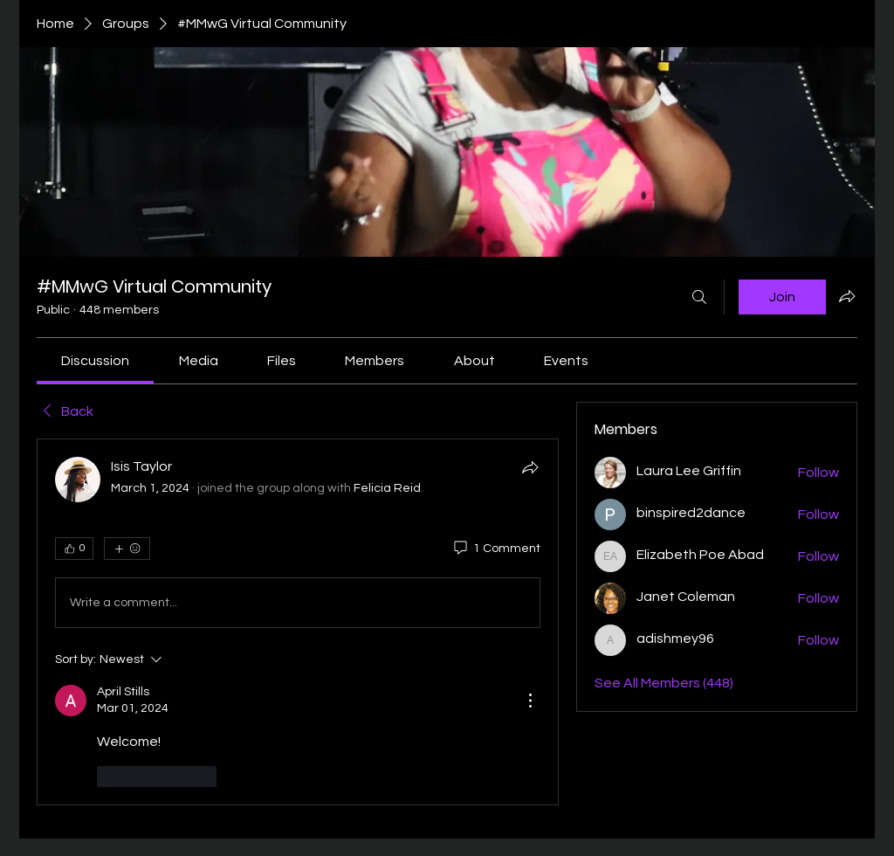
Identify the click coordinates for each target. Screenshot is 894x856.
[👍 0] (74, 548)
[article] (298, 621)
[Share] (529, 467)
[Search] (699, 297)
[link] (95, 361)
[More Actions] (529, 700)
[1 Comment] (495, 549)
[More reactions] (127, 548)
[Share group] (846, 296)
